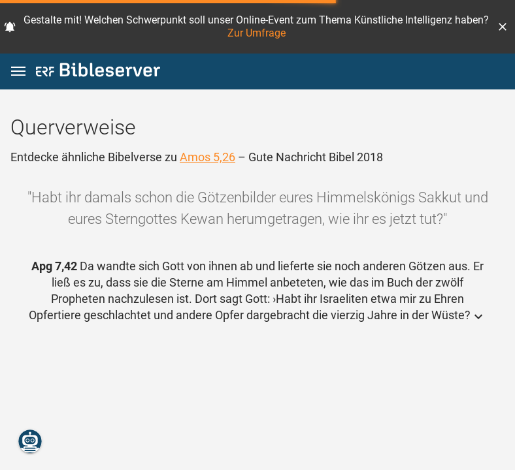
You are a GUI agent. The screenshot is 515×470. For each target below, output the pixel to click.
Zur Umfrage (256, 33)
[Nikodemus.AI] (30, 441)
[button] (502, 26)
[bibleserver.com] (98, 72)
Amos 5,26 (207, 157)
